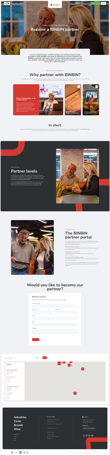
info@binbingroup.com (52, 428)
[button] (55, 7)
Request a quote (95, 3)
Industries (21, 3)
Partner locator (50, 438)
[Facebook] (83, 435)
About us (16, 436)
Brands (18, 425)
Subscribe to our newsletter (89, 428)
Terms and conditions (78, 452)
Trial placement (50, 434)
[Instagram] (86, 435)
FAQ (15, 440)
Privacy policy (85, 452)
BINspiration (16, 434)
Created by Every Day (95, 452)
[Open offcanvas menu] (103, 3)
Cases (16, 3)
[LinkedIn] (89, 435)
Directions (8, 380)
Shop (13, 3)
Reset (44, 357)
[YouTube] (92, 435)
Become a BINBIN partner (52, 436)
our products (43, 79)
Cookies (90, 452)
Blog (15, 438)
